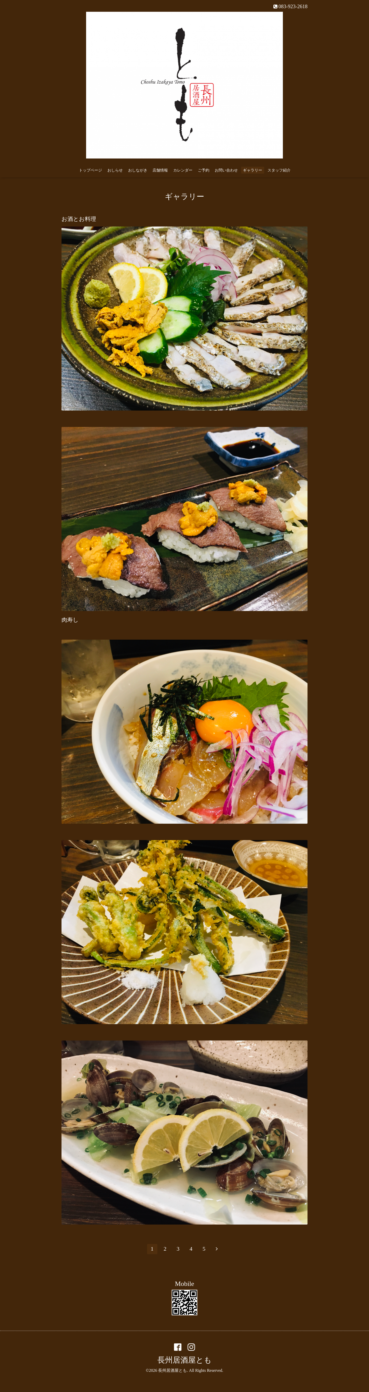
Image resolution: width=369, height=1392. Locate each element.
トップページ (90, 170)
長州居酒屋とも (184, 1360)
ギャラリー (252, 170)
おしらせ (115, 170)
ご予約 (203, 170)
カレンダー (182, 170)
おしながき (137, 170)
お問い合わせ (226, 170)
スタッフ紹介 (279, 170)
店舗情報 (160, 170)
